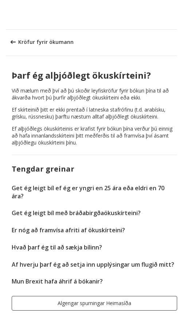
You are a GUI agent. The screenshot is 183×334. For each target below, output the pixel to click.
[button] (175, 14)
